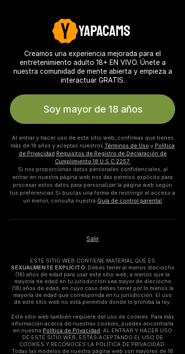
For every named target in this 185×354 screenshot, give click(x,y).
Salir (92, 239)
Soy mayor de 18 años (93, 109)
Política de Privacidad (71, 330)
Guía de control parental (129, 200)
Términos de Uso (127, 145)
